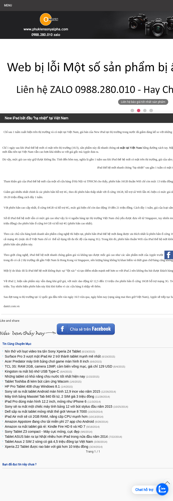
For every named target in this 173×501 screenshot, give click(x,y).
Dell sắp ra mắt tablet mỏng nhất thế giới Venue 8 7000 (54, 411)
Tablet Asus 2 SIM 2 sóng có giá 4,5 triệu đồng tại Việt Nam (56, 441)
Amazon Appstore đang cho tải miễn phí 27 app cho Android (56, 421)
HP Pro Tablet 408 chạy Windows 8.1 (39, 386)
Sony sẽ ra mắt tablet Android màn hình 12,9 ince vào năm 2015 (60, 391)
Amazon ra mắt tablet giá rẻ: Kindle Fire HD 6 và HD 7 (52, 426)
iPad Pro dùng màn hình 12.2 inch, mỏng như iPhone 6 (53, 401)
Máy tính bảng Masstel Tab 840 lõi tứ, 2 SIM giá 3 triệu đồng (57, 396)
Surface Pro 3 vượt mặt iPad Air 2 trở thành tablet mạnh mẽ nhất (60, 356)
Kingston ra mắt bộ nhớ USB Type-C (38, 371)
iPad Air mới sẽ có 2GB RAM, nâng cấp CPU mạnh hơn (54, 416)
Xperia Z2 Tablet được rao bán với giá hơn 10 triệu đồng (54, 446)
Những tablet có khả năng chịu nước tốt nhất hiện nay (52, 376)
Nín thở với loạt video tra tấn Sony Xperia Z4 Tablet (50, 351)
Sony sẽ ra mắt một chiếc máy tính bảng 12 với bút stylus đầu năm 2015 (66, 406)
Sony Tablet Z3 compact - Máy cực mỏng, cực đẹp (48, 431)
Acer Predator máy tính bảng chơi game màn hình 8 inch (53, 361)
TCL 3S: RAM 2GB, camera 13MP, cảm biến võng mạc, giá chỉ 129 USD (65, 366)
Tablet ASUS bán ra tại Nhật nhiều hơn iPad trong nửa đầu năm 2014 (63, 436)
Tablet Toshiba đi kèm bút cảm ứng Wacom (43, 381)
